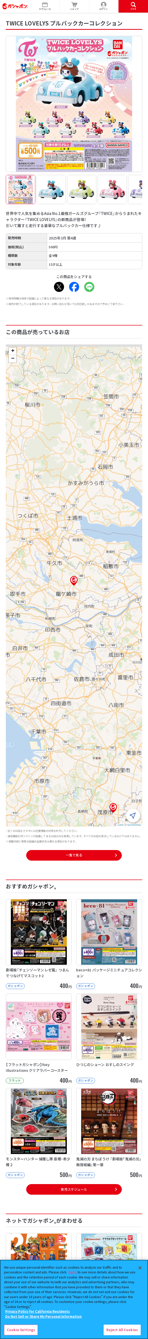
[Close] (139, 1267)
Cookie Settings (21, 1329)
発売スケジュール (74, 1189)
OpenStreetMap (134, 825)
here (73, 1272)
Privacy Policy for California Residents (37, 1311)
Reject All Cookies (122, 1329)
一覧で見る (74, 855)
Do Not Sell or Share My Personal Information (43, 1316)
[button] (74, 581)
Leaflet (120, 825)
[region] (74, 1299)
